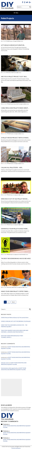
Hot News (9, 72)
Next (13, 302)
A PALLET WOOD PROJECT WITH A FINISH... (15, 137)
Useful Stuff (21, 254)
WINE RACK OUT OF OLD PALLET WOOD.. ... (15, 199)
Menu (16, 12)
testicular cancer (5, 362)
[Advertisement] (11, 387)
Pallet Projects (9, 41)
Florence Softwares (16, 448)
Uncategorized (15, 41)
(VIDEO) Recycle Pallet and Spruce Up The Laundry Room (14, 317)
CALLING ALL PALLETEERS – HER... (12, 167)
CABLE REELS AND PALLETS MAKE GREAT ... (15, 108)
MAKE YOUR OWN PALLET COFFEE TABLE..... (15, 291)
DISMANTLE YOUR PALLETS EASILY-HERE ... (15, 228)
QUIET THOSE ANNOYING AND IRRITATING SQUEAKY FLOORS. (17, 426)
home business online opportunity (9, 368)
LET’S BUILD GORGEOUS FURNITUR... (13, 45)
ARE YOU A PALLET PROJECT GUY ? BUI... (14, 76)
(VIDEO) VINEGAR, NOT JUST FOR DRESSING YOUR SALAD (16, 321)
